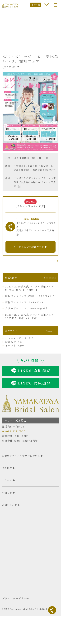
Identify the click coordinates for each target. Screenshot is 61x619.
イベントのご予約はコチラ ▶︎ (30, 246)
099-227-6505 (27, 218)
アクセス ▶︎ (8, 480)
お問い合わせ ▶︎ (11, 505)
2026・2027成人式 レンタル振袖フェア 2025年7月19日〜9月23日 (29, 316)
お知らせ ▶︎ (8, 492)
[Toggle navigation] (55, 5)
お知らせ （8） (14, 342)
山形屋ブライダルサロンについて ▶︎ (22, 455)
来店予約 (36, 5)
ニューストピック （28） (20, 338)
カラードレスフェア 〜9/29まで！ (26, 308)
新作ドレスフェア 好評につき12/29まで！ (31, 296)
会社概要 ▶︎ (8, 468)
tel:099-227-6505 (13, 431)
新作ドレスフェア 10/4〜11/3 (24, 302)
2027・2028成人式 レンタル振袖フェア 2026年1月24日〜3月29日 (29, 288)
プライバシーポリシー (15, 598)
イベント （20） (15, 345)
